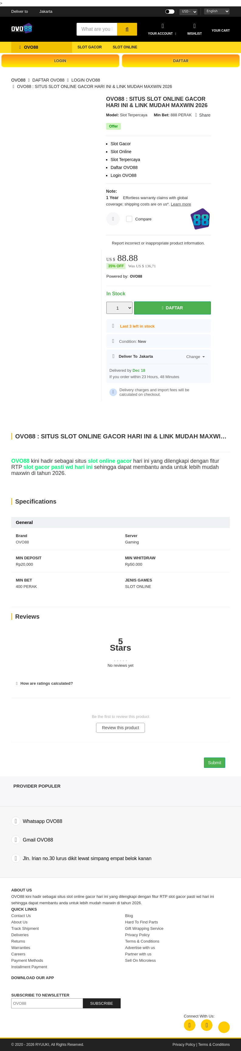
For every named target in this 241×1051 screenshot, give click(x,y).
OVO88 (18, 80)
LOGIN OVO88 (85, 80)
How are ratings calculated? (43, 683)
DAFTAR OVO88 (49, 80)
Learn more (181, 204)
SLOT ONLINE (125, 47)
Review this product (120, 727)
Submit (214, 762)
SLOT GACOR (89, 47)
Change (195, 356)
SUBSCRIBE (101, 1003)
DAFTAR (180, 61)
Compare (143, 219)
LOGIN (60, 61)
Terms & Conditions (214, 1044)
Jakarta (31, 11)
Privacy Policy (184, 1044)
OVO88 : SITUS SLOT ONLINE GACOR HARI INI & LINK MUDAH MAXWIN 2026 (94, 86)
